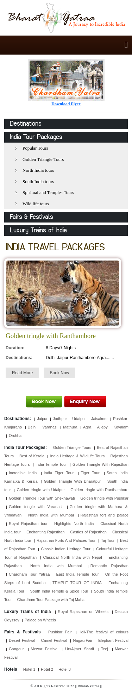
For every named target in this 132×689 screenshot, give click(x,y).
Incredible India (23, 473)
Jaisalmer (99, 418)
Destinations (26, 124)
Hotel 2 (47, 669)
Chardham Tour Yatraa (29, 574)
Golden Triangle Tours (43, 159)
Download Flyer (65, 103)
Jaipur (42, 418)
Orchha (15, 435)
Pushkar (120, 418)
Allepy (102, 427)
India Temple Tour (51, 464)
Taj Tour (108, 540)
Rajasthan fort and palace (104, 515)
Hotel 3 (64, 669)
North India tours (38, 170)
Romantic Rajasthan (109, 566)
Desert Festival (22, 640)
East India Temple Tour (77, 574)
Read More (22, 372)
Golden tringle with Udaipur (41, 490)
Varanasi (49, 427)
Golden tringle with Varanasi (35, 507)
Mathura (70, 427)
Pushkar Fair (60, 632)
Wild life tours (36, 203)
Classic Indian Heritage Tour (65, 549)
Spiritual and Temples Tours (48, 192)
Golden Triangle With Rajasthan (100, 464)
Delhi (32, 427)
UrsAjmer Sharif (79, 649)
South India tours (38, 181)
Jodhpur (60, 418)
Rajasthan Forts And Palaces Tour (66, 540)
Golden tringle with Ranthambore (99, 490)
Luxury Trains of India (38, 230)
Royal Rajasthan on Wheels (83, 611)
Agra (87, 427)
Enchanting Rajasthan (45, 532)
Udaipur (79, 418)
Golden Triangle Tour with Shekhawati (42, 498)
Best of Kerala (31, 456)
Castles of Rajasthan (88, 532)
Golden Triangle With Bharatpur (72, 481)
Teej (104, 649)
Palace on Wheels (40, 620)
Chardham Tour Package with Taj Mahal (51, 599)
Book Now (59, 372)
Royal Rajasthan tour (28, 523)
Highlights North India (74, 523)
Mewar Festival (44, 649)
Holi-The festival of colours (103, 632)
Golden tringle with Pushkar (104, 498)
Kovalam (120, 427)
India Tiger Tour (59, 473)
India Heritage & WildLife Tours (77, 456)
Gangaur (16, 649)
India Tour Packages (36, 137)
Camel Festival (54, 640)
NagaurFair (82, 640)
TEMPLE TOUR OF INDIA (77, 583)
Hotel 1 (29, 669)
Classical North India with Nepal (72, 557)
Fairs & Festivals (31, 217)
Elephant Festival (113, 640)
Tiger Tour (90, 473)
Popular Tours (35, 148)
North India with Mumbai (51, 515)
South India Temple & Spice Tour (59, 591)
